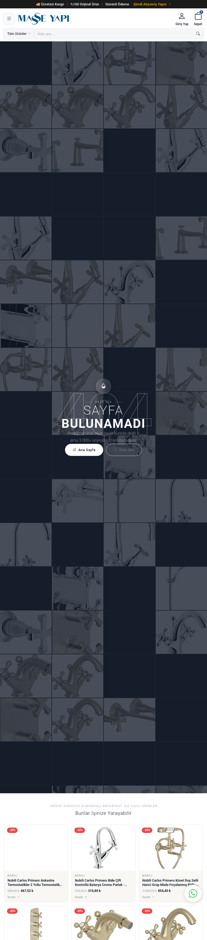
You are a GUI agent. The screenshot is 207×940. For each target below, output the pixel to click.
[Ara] (198, 34)
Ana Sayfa (84, 450)
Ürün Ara (124, 450)
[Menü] (9, 19)
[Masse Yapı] (94, 19)
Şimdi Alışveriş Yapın (152, 4)
